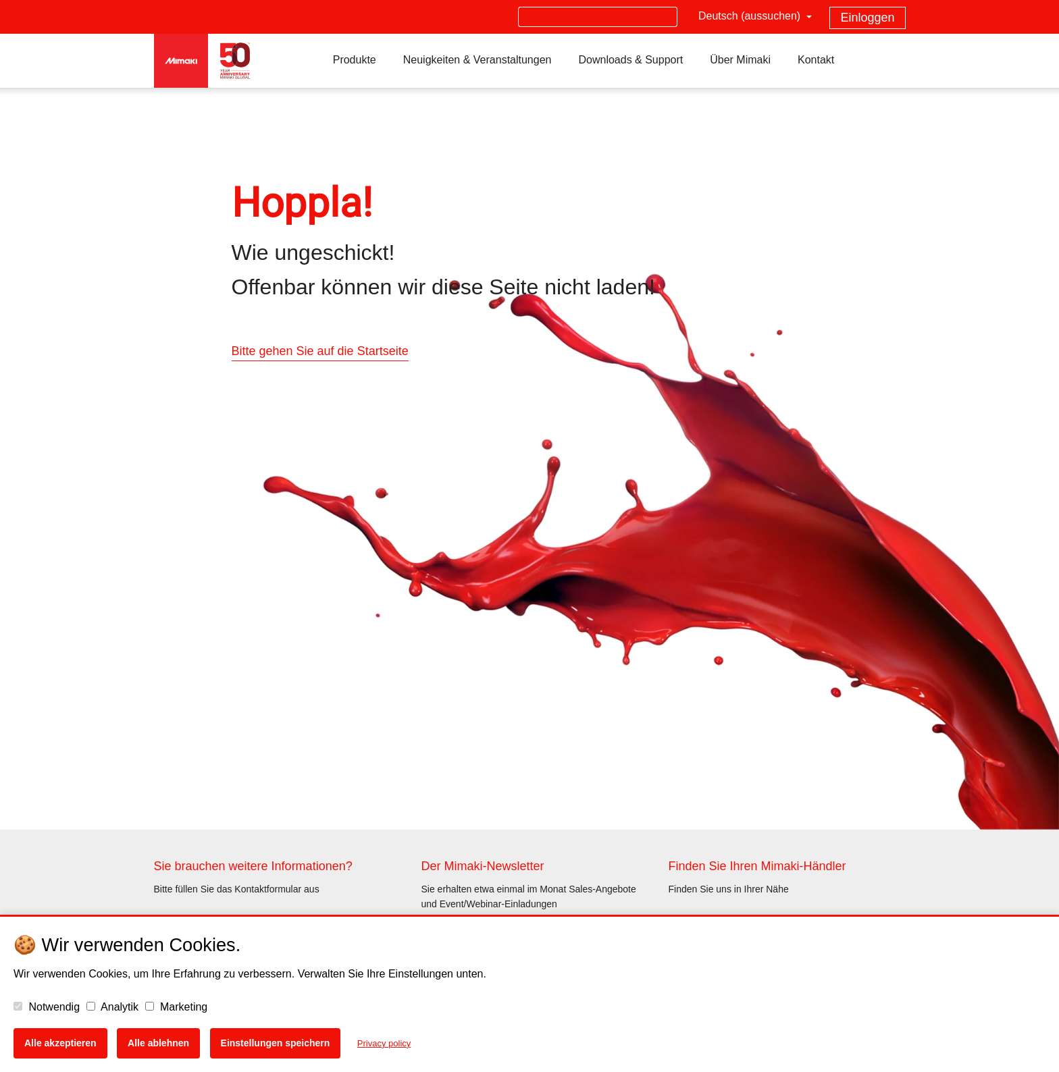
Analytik (112, 1007)
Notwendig (47, 1007)
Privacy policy (384, 1043)
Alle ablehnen (158, 1043)
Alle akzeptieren (60, 1043)
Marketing (176, 1007)
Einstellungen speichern (275, 1043)
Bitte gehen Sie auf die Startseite (320, 351)
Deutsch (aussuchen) (751, 16)
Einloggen (867, 17)
